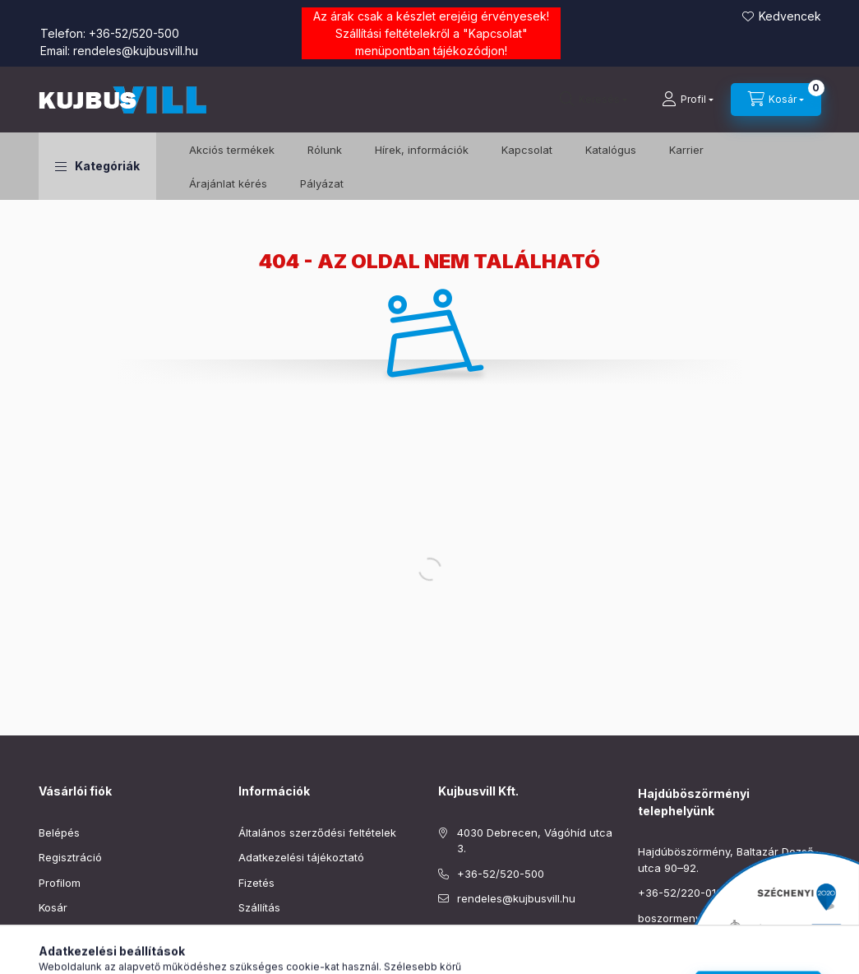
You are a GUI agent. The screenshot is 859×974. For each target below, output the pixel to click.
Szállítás (259, 907)
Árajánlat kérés (228, 183)
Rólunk (324, 149)
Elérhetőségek (275, 932)
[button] (97, 166)
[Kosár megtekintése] (776, 99)
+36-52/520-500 (134, 33)
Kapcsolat (495, 33)
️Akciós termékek (232, 149)
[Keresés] (593, 99)
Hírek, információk (422, 149)
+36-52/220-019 (680, 892)
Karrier (686, 149)
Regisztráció (70, 857)
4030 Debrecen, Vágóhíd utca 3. (534, 841)
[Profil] (687, 99)
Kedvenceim (70, 932)
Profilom (60, 882)
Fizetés (256, 882)
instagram (476, 940)
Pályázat (322, 183)
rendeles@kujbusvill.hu (135, 51)
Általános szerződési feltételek (317, 832)
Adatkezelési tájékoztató (301, 857)
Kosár (53, 907)
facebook (443, 940)
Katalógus (610, 149)
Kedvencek (790, 16)
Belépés (59, 832)
